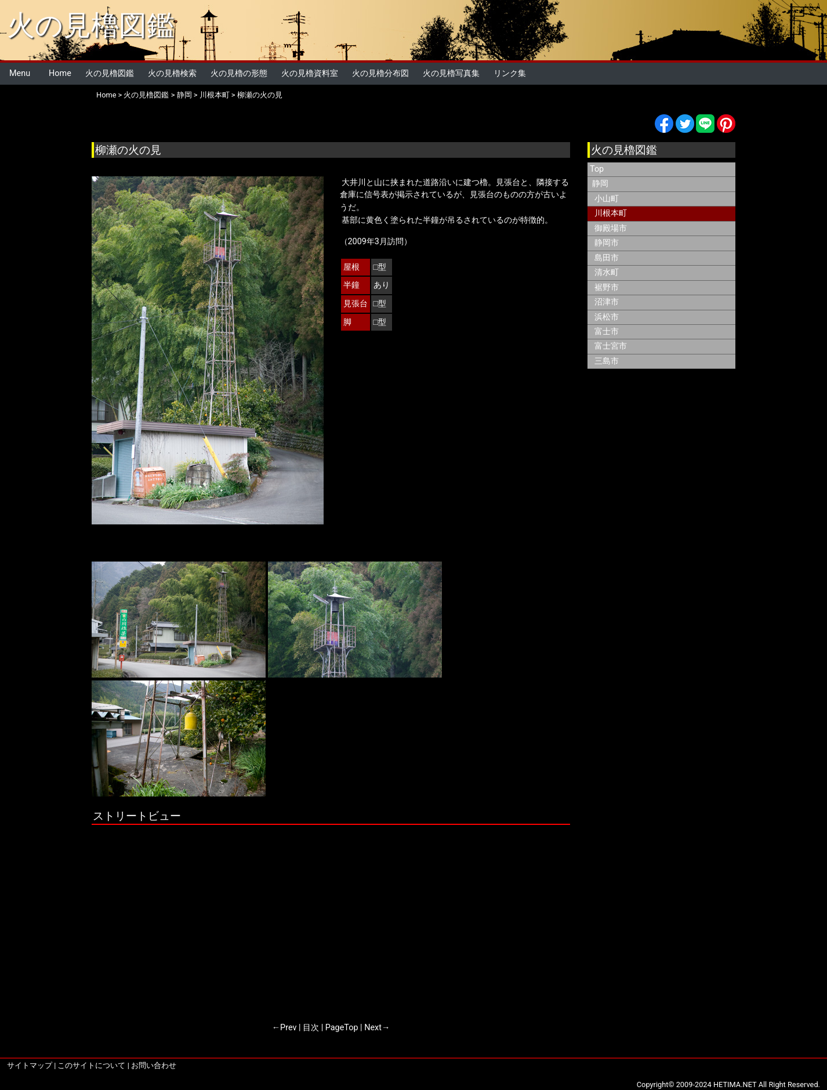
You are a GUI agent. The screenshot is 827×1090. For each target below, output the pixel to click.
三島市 (606, 361)
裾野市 (606, 287)
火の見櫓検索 (172, 73)
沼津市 (606, 302)
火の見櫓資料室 (309, 73)
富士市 (606, 331)
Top (597, 169)
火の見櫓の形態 (239, 73)
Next (373, 1028)
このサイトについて (91, 1065)
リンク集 (510, 73)
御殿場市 (610, 228)
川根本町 (215, 94)
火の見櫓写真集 (451, 73)
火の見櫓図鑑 (91, 25)
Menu (19, 73)
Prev (288, 1028)
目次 (311, 1028)
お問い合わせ (153, 1065)
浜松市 (606, 317)
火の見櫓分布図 (380, 73)
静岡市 (606, 243)
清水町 (606, 272)
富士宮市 (610, 346)
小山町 (606, 199)
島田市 (606, 258)
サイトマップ (29, 1065)
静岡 (184, 94)
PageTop (341, 1028)
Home (60, 73)
